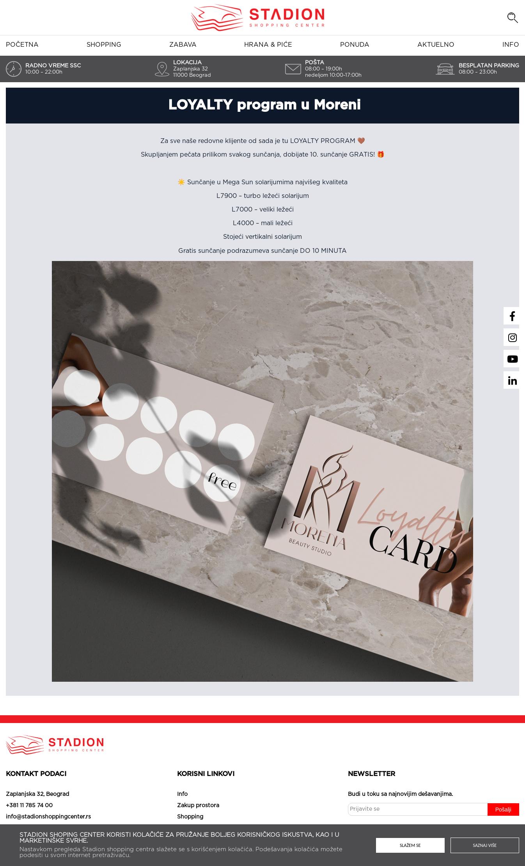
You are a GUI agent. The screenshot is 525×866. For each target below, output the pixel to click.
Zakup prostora (198, 805)
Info (510, 45)
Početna (22, 45)
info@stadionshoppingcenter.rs (48, 817)
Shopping (104, 45)
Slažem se (410, 845)
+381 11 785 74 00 (29, 805)
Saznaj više (485, 845)
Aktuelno (435, 45)
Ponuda (354, 45)
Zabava (183, 45)
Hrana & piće (268, 45)
